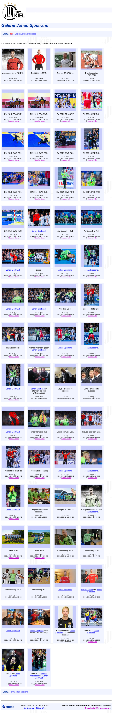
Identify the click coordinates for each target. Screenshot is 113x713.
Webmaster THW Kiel (34, 708)
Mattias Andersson (38, 675)
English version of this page (23, 34)
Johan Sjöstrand (39, 231)
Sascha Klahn (14, 121)
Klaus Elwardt (87, 590)
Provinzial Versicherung (97, 708)
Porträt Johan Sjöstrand (19, 692)
